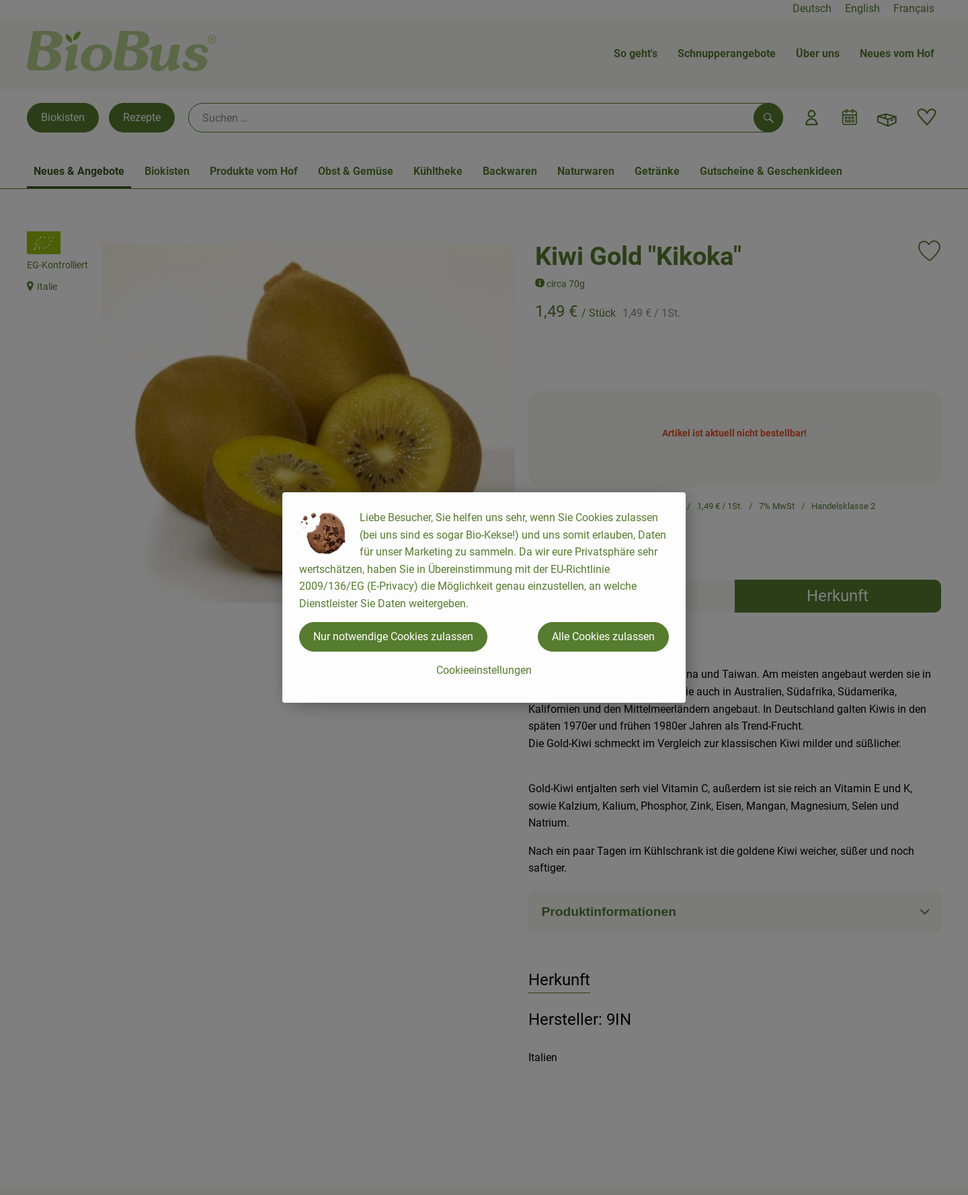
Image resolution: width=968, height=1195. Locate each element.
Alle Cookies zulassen (603, 636)
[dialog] (484, 597)
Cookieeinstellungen (484, 670)
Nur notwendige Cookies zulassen (393, 636)
